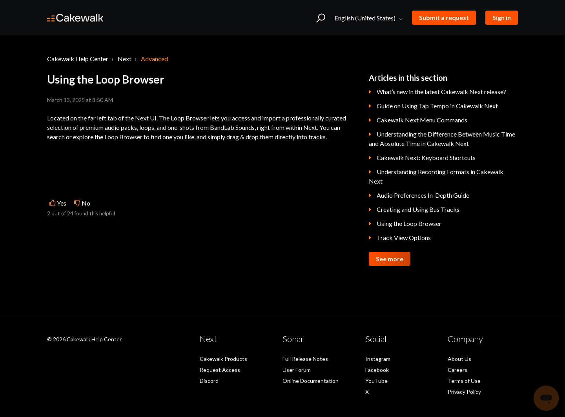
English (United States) (366, 18)
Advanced (154, 58)
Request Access (220, 369)
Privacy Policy (464, 391)
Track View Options (404, 237)
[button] (320, 17)
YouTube (376, 380)
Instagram (377, 358)
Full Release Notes (305, 358)
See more (389, 258)
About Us (459, 358)
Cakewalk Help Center (77, 58)
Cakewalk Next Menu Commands (422, 120)
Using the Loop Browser (409, 223)
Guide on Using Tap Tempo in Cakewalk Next (437, 105)
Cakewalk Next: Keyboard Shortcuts (426, 157)
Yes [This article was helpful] (61, 203)
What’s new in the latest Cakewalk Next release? (441, 91)
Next (124, 58)
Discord (209, 380)
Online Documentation (310, 380)
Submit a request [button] (444, 17)
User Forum (296, 369)
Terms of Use (464, 380)
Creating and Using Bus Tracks (418, 209)
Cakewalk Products (223, 358)
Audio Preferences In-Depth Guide (423, 195)
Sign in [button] (501, 17)
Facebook (377, 369)
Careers (457, 369)
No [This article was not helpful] (86, 203)
